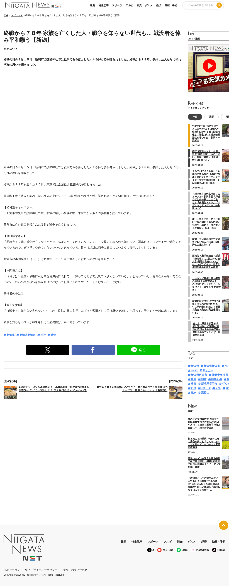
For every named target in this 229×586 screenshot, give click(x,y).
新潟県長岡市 (209, 383)
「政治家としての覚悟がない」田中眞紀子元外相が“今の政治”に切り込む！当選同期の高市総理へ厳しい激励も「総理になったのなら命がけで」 (204, 484)
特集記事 (104, 5)
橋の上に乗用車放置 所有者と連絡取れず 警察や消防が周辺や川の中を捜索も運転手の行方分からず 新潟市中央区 (206, 329)
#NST (194, 370)
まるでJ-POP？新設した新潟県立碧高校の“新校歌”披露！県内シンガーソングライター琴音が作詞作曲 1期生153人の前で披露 (206, 177)
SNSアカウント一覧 (16, 569)
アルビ (129, 5)
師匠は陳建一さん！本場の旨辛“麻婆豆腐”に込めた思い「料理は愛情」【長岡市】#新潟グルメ (206, 156)
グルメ (149, 5)
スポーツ (117, 5)
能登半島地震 (220, 374)
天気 (218, 388)
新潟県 (11, 334)
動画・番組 (171, 5)
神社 (43, 334)
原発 (193, 379)
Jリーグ (206, 388)
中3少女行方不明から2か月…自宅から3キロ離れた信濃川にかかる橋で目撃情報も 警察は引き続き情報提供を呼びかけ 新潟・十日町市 (206, 133)
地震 (203, 379)
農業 (193, 383)
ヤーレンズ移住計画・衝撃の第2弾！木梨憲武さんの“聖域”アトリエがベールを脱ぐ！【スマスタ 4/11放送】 (206, 284)
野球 (193, 388)
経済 (158, 5)
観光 (139, 5)
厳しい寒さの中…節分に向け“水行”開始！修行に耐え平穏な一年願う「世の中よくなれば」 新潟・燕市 (206, 223)
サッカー (208, 370)
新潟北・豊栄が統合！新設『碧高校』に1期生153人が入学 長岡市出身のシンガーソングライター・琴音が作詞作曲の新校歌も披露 (206, 261)
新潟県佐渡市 (199, 374)
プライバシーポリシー (44, 569)
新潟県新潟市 (28, 334)
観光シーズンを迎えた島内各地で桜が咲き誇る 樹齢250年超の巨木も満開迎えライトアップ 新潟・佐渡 (205, 462)
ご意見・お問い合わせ (73, 569)
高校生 (205, 392)
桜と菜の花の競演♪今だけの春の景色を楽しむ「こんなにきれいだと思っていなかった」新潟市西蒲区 (204, 443)
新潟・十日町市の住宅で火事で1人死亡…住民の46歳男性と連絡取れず (206, 242)
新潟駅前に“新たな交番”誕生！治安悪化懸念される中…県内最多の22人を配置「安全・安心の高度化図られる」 (206, 306)
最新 (92, 5)
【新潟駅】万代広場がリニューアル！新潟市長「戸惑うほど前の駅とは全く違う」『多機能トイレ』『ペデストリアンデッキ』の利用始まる (206, 201)
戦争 (53, 334)
